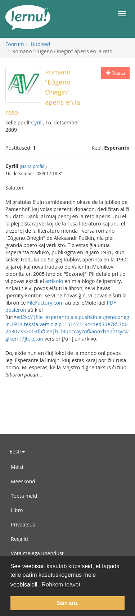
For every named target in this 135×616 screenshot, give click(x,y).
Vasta (115, 72)
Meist (17, 467)
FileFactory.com (45, 302)
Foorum (14, 44)
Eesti (17, 451)
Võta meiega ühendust (37, 553)
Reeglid (19, 538)
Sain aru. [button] (67, 603)
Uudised (40, 44)
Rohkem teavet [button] (61, 584)
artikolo (54, 281)
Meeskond (23, 481)
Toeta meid (24, 495)
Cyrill (36, 122)
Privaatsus (23, 524)
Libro (17, 510)
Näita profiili (33, 166)
